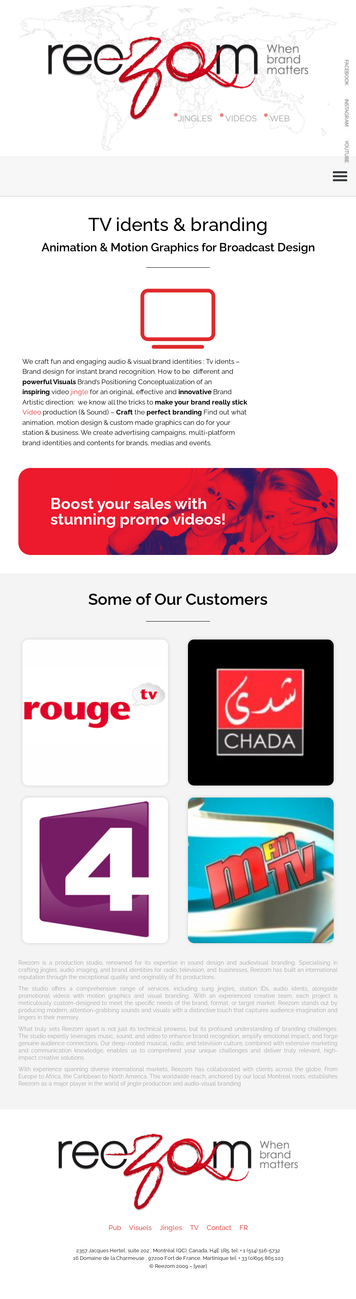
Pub (115, 1228)
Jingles (171, 1228)
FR (243, 1228)
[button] (340, 176)
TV (194, 1228)
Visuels (140, 1228)
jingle (79, 392)
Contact (219, 1228)
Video (31, 412)
